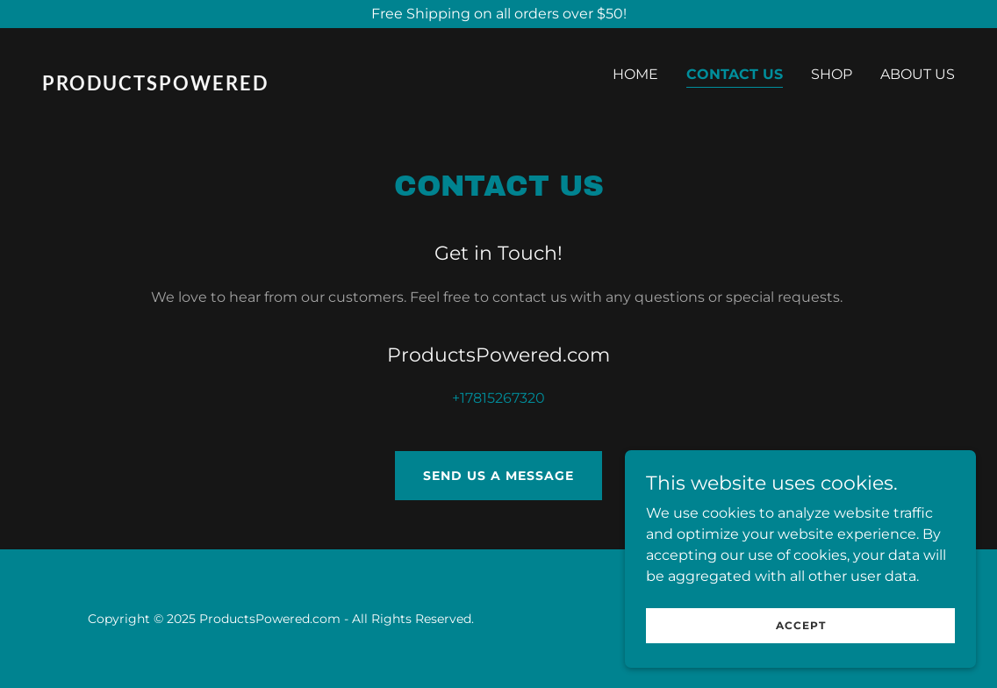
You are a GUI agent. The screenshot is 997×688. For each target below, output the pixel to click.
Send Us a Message (498, 476)
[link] (263, 85)
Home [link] (635, 74)
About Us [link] (917, 74)
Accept (801, 625)
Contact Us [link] (734, 74)
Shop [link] (831, 74)
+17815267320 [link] (498, 398)
